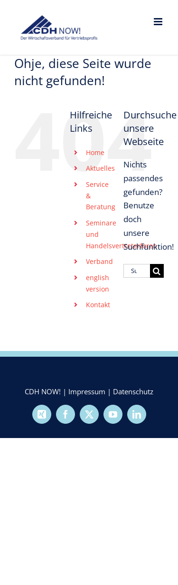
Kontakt (98, 304)
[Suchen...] (136, 271)
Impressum (86, 391)
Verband (99, 261)
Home (95, 152)
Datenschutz (133, 391)
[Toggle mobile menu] (159, 22)
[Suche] (157, 271)
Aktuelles (100, 168)
